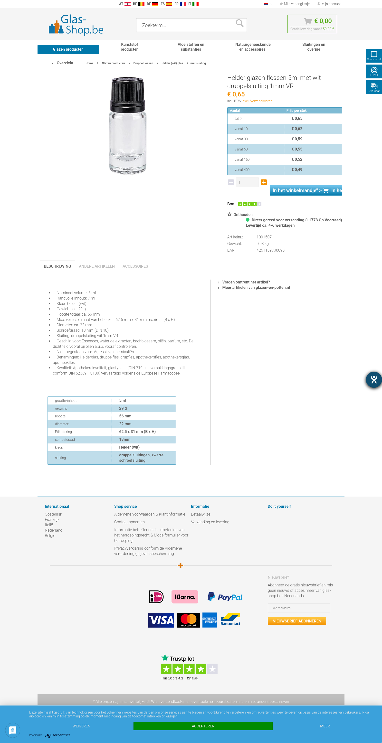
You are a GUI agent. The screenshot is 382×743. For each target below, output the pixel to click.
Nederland (53, 530)
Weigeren (81, 726)
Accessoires (135, 266)
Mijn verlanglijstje (294, 4)
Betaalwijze (200, 514)
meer (325, 726)
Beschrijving (57, 266)
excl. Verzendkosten (257, 101)
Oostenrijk (53, 514)
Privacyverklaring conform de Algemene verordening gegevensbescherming (148, 551)
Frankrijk (52, 519)
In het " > (307, 190)
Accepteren (203, 726)
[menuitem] (47, 4)
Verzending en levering (210, 522)
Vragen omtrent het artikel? (244, 282)
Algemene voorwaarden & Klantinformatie (149, 514)
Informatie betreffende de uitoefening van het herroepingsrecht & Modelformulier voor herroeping (151, 535)
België (50, 535)
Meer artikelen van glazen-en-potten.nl (254, 287)
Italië (49, 525)
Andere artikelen (97, 266)
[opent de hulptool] (374, 380)
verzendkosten (173, 701)
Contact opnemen (129, 522)
